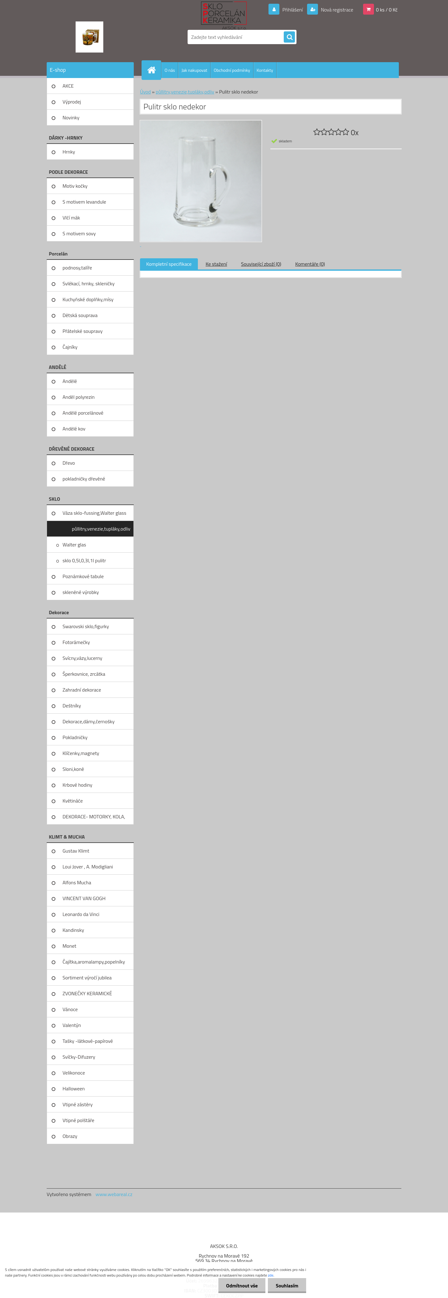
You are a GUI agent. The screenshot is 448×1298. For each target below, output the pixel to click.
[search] (289, 37)
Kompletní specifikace (169, 264)
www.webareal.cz (114, 1194)
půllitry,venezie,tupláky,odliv (101, 528)
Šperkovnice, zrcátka (84, 674)
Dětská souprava (80, 315)
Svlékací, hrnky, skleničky (88, 283)
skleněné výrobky (81, 592)
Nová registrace (336, 9)
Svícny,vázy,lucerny (82, 658)
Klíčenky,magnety (81, 753)
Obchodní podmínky (232, 70)
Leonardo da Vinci (81, 914)
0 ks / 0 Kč (387, 9)
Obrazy (70, 1136)
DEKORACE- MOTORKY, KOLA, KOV (94, 819)
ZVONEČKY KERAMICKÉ (87, 993)
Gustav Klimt (76, 850)
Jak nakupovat (194, 70)
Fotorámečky (76, 642)
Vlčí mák (71, 217)
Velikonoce (74, 1072)
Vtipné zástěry (78, 1104)
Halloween (74, 1088)
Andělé (70, 381)
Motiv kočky (75, 186)
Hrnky (69, 151)
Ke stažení (216, 264)
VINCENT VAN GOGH (84, 898)
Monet (69, 946)
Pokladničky (75, 737)
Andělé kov (74, 428)
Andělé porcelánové (83, 413)
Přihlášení (292, 9)
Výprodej (72, 101)
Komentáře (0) (310, 264)
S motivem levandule (84, 201)
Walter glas (74, 544)
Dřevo (69, 463)
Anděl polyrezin (79, 397)
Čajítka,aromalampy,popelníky (94, 961)
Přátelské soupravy (83, 331)
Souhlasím (287, 1285)
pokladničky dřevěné (84, 478)
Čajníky (70, 347)
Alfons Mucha (77, 882)
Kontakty (265, 70)
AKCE (68, 86)
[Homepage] (154, 70)
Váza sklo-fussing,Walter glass (94, 513)
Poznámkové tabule (83, 576)
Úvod (145, 91)
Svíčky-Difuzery (79, 1057)
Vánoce (70, 1009)
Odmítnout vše (242, 1285)
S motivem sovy (79, 233)
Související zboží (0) (261, 264)
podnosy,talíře (77, 267)
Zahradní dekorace (82, 689)
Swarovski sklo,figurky (86, 626)
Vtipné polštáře (78, 1120)
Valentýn (72, 1025)
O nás (170, 70)
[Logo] (89, 37)
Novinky (71, 117)
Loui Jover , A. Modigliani (88, 866)
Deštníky (72, 705)
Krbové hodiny (77, 785)
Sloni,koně (73, 769)
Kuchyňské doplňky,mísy (88, 299)
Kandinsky (73, 930)
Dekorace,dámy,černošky (88, 721)
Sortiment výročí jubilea (87, 977)
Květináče (73, 800)
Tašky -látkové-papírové (88, 1041)
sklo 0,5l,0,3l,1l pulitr (84, 560)
